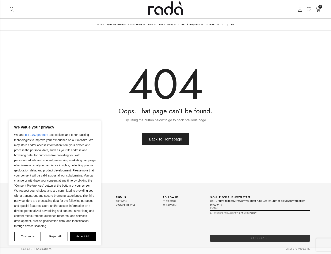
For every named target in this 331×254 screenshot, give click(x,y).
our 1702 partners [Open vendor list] (37, 135)
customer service (125, 204)
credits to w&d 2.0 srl (298, 248)
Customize (28, 236)
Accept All (82, 236)
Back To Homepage (165, 139)
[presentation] (242, 223)
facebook (169, 201)
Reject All (55, 236)
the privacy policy (246, 213)
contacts (121, 201)
